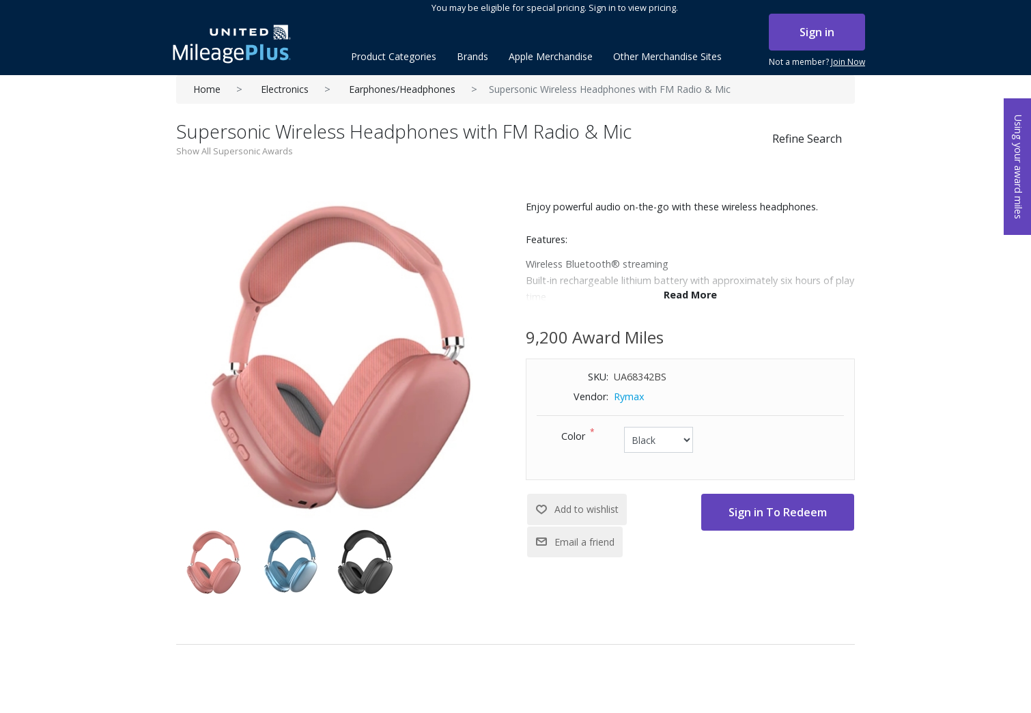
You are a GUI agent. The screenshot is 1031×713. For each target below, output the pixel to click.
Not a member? (817, 62)
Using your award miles (1018, 167)
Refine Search (807, 138)
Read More (690, 294)
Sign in (817, 32)
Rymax (629, 396)
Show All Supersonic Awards (234, 151)
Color (573, 436)
